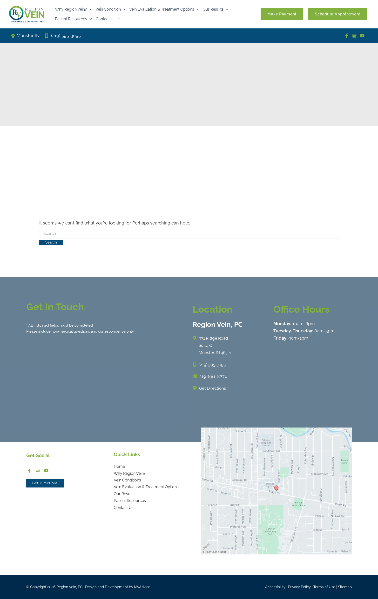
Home (119, 466)
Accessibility (275, 587)
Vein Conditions (127, 481)
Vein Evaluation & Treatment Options (146, 488)
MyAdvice (142, 587)
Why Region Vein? (130, 474)
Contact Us (124, 509)
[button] (89, 9)
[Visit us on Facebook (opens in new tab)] (346, 35)
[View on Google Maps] (276, 490)
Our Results (124, 495)
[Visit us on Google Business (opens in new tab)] (354, 35)
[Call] (62, 35)
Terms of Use (324, 587)
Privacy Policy (299, 587)
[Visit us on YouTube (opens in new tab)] (362, 35)
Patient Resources (130, 502)
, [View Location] (28, 35)
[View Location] (14, 35)
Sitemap (345, 587)
